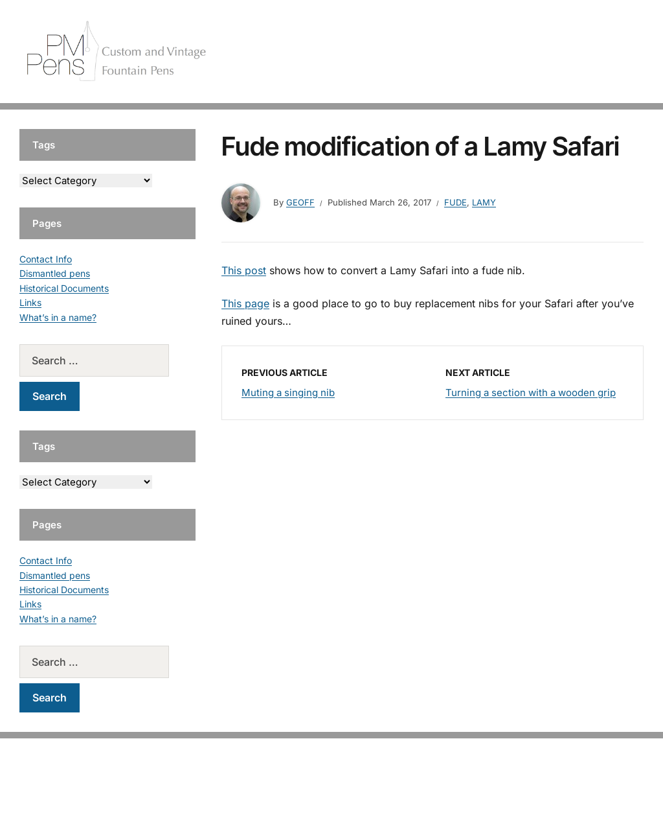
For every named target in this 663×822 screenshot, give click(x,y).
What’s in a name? (57, 317)
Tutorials (610, 51)
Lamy (484, 202)
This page (245, 303)
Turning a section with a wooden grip (530, 392)
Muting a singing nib (288, 392)
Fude (455, 202)
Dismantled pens (54, 273)
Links (30, 302)
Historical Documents (64, 288)
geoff (300, 202)
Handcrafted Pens (455, 51)
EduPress (358, 791)
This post (243, 270)
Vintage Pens (543, 51)
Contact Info (45, 258)
